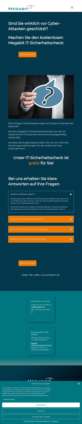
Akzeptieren (41, 405)
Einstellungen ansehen (41, 417)
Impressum (55, 421)
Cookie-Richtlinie (28, 421)
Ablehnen (41, 411)
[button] (79, 384)
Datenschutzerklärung (9, 395)
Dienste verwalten (9, 399)
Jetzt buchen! (27, 54)
